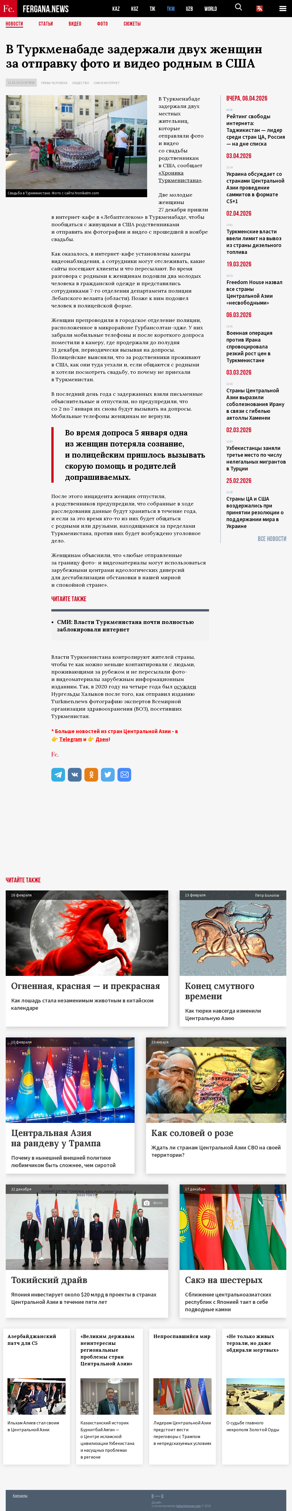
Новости (15, 24)
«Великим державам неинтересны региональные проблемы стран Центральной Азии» (109, 1354)
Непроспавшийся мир (178, 1340)
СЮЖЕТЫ (135, 24)
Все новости (272, 539)
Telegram (70, 739)
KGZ (135, 8)
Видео (77, 24)
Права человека (54, 83)
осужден (185, 687)
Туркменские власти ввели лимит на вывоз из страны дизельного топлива (253, 241)
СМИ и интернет (107, 83)
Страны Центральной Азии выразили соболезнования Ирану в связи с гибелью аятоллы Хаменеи (255, 404)
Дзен (102, 739)
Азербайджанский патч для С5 (34, 1340)
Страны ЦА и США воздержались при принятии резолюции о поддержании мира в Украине (255, 512)
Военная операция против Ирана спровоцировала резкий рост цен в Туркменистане (249, 346)
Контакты (20, 1494)
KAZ (116, 8)
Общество (80, 83)
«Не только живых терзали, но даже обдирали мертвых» (255, 1344)
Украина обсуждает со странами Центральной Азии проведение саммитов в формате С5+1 (255, 187)
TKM (172, 8)
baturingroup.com (188, 1504)
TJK (153, 8)
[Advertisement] (146, 835)
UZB (191, 8)
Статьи (47, 24)
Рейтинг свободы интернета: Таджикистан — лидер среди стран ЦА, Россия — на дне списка (255, 130)
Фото (105, 24)
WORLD (212, 8)
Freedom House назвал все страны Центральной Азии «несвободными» (254, 292)
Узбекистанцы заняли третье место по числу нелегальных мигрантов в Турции (256, 458)
